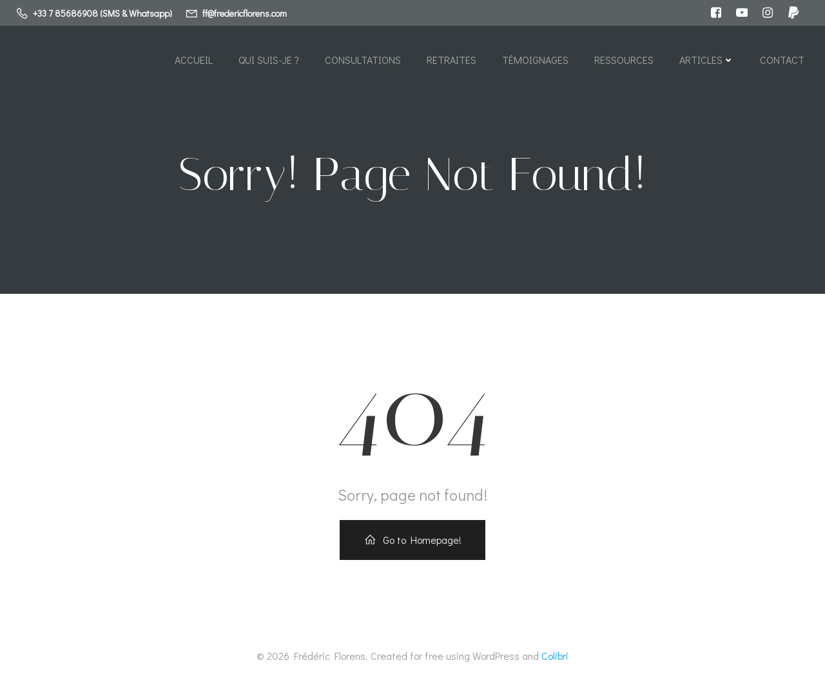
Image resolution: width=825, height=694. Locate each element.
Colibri (554, 655)
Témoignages (535, 59)
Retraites (451, 59)
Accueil (194, 59)
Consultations (363, 59)
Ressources (624, 59)
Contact (782, 59)
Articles (706, 59)
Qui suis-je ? (268, 59)
